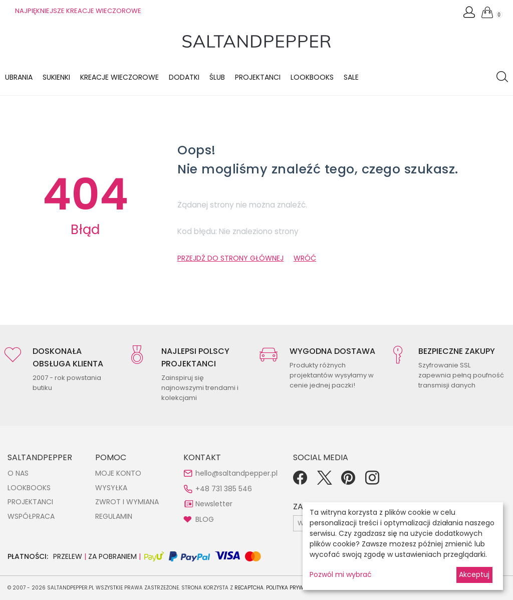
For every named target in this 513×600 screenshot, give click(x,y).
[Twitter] (324, 481)
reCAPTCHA (249, 587)
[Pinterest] (348, 481)
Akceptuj (474, 574)
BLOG (204, 519)
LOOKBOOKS (312, 77)
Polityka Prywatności (296, 587)
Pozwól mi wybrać (341, 574)
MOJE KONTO (118, 473)
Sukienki (56, 77)
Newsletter (213, 504)
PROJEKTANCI (30, 502)
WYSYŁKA (111, 488)
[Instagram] (372, 481)
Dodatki (184, 77)
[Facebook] (300, 481)
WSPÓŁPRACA (31, 516)
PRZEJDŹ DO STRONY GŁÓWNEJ (230, 258)
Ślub (217, 77)
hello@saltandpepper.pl (236, 473)
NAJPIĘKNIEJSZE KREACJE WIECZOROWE (78, 11)
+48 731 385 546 (223, 489)
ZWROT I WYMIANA (127, 502)
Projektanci (258, 77)
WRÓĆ (305, 258)
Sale (351, 77)
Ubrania (19, 77)
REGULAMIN (113, 516)
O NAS (18, 473)
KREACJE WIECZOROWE (119, 77)
